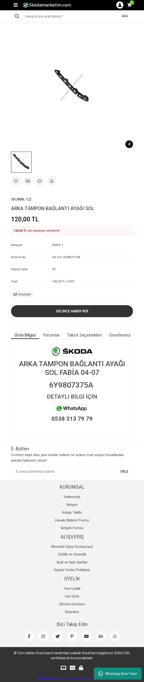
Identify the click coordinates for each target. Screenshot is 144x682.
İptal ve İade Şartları (72, 562)
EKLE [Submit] (124, 471)
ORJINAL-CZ (21, 199)
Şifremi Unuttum (72, 604)
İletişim (72, 505)
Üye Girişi (72, 596)
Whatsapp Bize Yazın (117, 673)
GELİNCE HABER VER (72, 311)
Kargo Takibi (72, 512)
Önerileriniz (120, 335)
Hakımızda (72, 497)
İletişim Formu (72, 528)
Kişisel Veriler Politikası (72, 570)
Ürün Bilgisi (25, 335)
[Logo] (47, 5)
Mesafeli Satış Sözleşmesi (72, 546)
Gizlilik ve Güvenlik (72, 554)
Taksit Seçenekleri (84, 335)
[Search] (72, 16)
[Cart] (129, 5)
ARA (125, 16)
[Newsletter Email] (72, 471)
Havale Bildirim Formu (72, 520)
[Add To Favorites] (16, 181)
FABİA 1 (57, 245)
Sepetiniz (72, 612)
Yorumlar (51, 335)
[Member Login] (119, 5)
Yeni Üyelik (72, 588)
